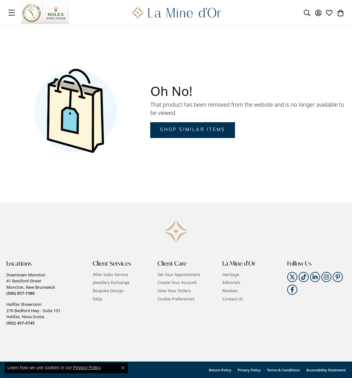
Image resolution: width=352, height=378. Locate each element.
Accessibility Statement (326, 370)
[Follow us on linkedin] (315, 277)
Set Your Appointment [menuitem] (178, 274)
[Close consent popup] (123, 368)
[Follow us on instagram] (326, 277)
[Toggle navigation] (11, 12)
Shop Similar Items (192, 130)
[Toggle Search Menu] (307, 12)
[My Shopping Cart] (340, 12)
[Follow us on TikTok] (304, 277)
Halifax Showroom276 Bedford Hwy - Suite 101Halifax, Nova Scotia (33, 313)
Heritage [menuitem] (230, 274)
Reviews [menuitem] (230, 290)
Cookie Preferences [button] (176, 299)
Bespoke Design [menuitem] (108, 290)
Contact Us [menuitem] (232, 299)
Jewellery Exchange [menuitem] (111, 282)
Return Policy (220, 370)
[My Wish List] (329, 12)
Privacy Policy (249, 370)
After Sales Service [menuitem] (110, 274)
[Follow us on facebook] (292, 290)
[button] (46, 263)
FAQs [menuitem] (97, 299)
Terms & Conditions (283, 370)
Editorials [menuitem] (231, 282)
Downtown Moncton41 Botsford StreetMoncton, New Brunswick (30, 284)
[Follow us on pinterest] (338, 277)
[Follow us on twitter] (292, 277)
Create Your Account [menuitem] (177, 282)
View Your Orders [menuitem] (174, 290)
